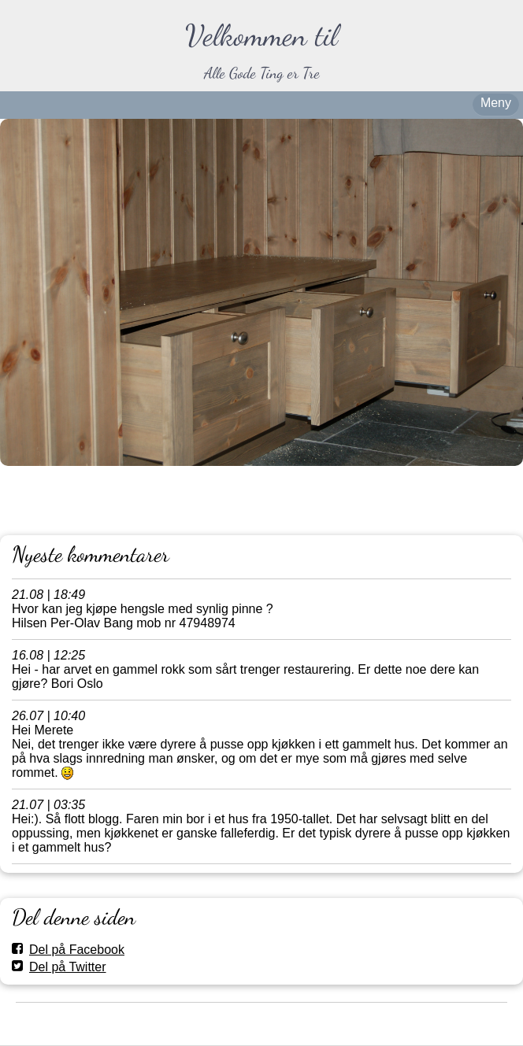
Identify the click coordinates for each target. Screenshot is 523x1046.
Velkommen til (261, 35)
